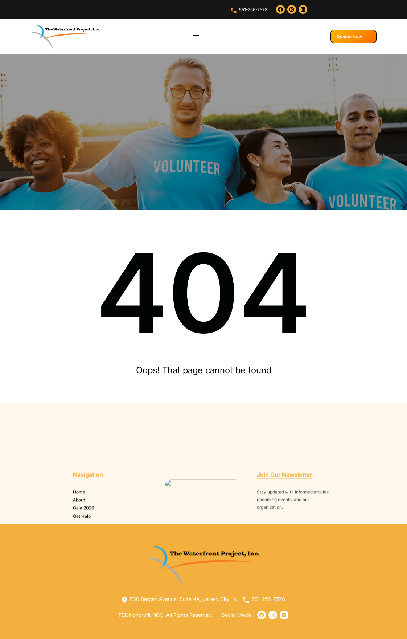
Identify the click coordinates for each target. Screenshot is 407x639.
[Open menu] (196, 36)
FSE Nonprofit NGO (141, 615)
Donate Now (353, 36)
